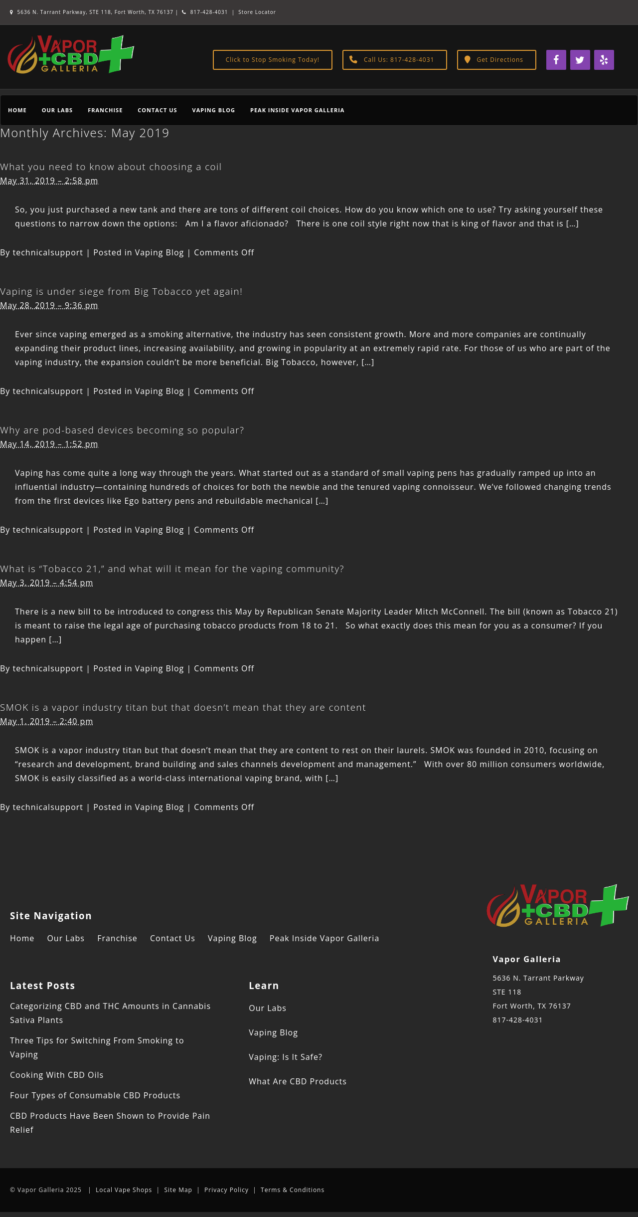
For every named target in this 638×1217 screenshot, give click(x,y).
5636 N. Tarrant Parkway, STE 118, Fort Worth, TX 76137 (92, 11)
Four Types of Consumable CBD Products (95, 1095)
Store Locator (257, 11)
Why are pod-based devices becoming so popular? (122, 429)
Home (17, 110)
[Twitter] (580, 60)
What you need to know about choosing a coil (111, 166)
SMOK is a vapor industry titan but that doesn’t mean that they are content (183, 707)
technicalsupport (48, 252)
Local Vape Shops (124, 1190)
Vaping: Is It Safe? (285, 1056)
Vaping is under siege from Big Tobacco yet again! (121, 291)
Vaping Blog (213, 110)
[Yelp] (604, 60)
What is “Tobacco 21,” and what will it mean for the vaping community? (172, 568)
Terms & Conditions (292, 1190)
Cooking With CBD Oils (57, 1074)
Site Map (178, 1190)
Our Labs (57, 110)
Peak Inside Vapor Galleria (297, 110)
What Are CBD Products (298, 1081)
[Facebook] (556, 60)
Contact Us (157, 110)
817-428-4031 (205, 11)
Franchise (105, 110)
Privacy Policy (226, 1190)
